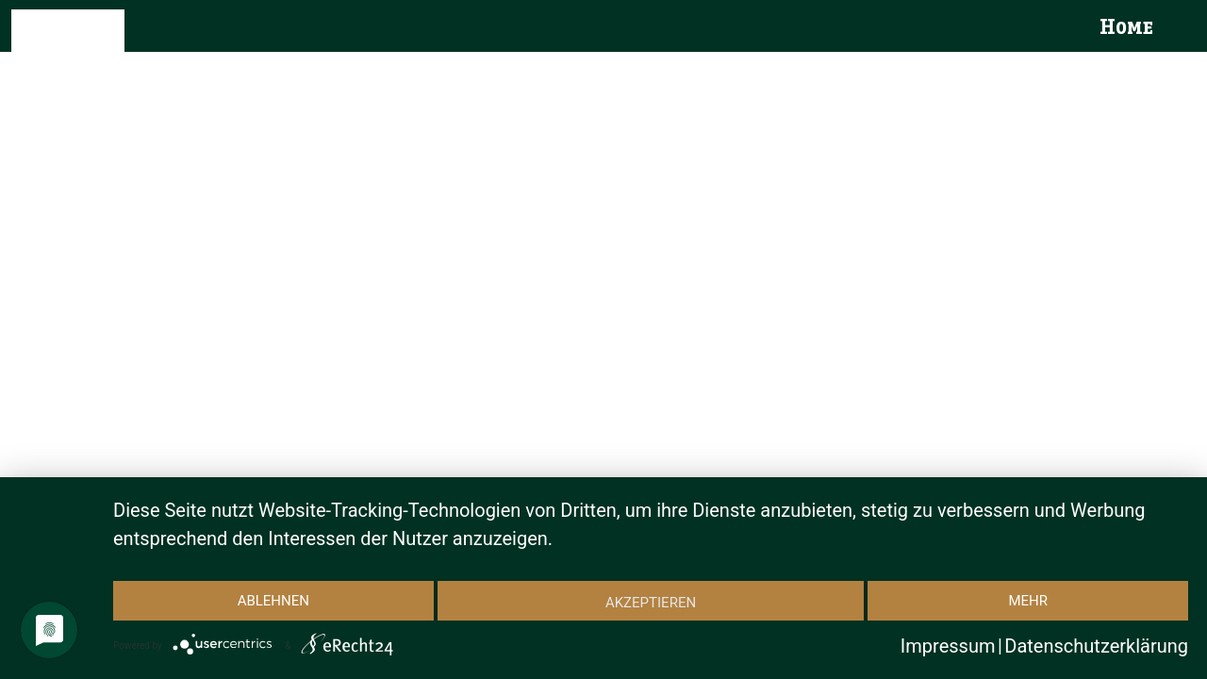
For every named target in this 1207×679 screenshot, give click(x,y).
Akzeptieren (650, 602)
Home (1126, 28)
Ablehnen (273, 600)
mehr (1028, 600)
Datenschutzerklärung (1096, 646)
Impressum (948, 646)
